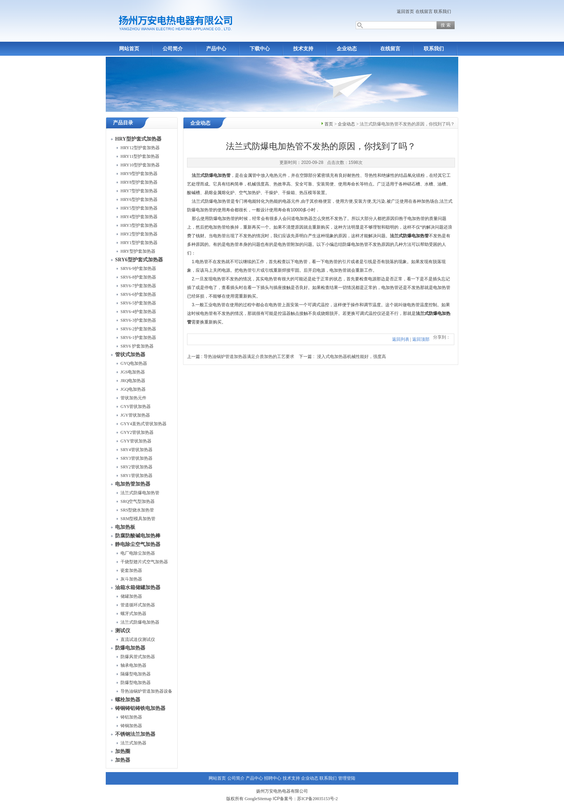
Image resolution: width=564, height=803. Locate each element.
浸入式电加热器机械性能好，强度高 (351, 356)
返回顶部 (420, 339)
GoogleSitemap (258, 798)
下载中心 (260, 48)
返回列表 (400, 339)
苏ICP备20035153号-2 (317, 798)
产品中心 (216, 48)
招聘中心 (272, 778)
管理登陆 (346, 778)
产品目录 (123, 122)
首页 (328, 124)
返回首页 (405, 11)
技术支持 (303, 48)
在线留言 (424, 11)
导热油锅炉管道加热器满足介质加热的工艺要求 (249, 356)
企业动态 (347, 48)
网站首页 (129, 48)
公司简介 (173, 48)
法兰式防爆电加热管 (211, 175)
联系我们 (442, 11)
